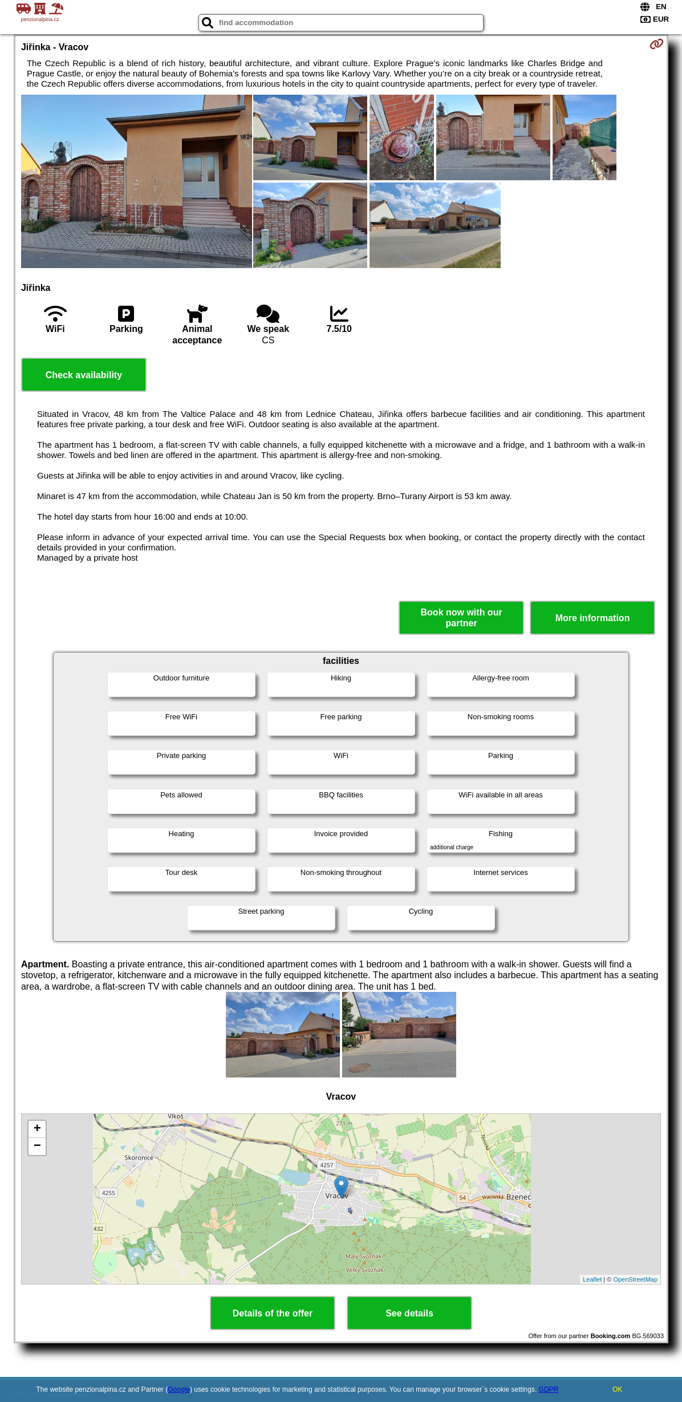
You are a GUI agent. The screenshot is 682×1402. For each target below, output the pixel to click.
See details (409, 1313)
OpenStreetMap (635, 1279)
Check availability (84, 375)
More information (592, 618)
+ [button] (37, 1129)
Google (179, 1389)
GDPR (549, 1389)
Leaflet (592, 1279)
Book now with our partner (461, 617)
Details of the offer (272, 1313)
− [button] (37, 1146)
